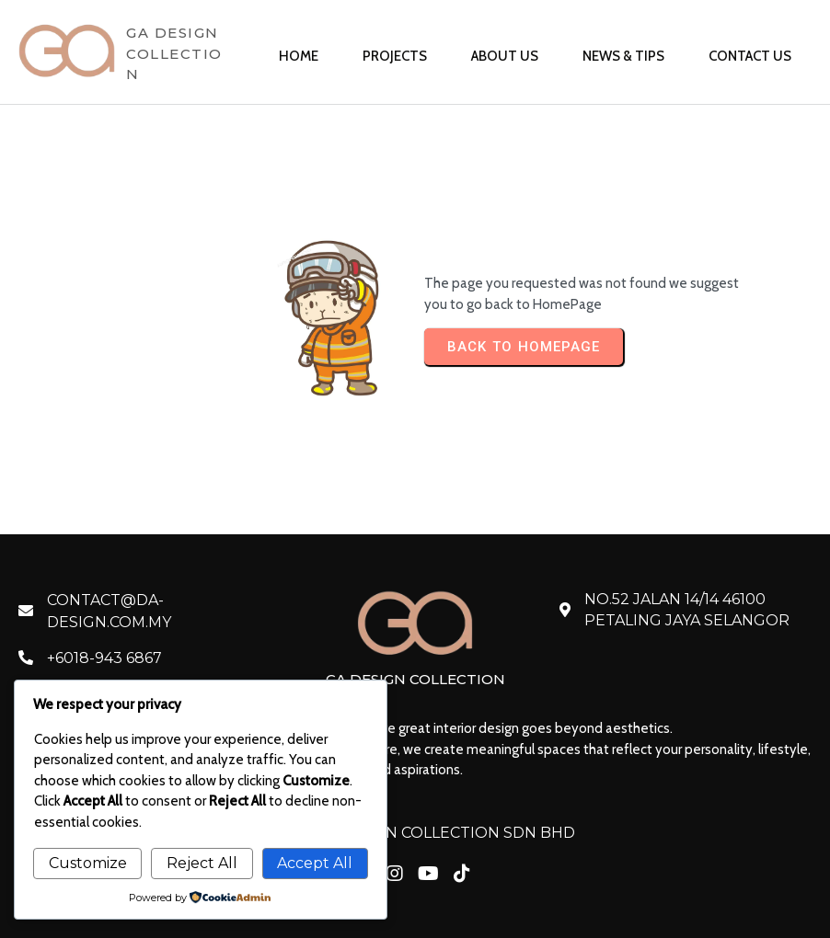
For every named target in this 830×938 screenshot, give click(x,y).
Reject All (202, 863)
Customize (88, 863)
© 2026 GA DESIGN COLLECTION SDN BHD (415, 832)
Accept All (314, 863)
